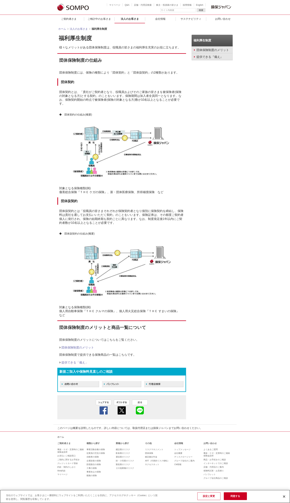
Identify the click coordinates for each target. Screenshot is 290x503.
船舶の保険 (92, 475)
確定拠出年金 (151, 457)
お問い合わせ (223, 18)
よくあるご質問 (210, 449)
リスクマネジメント (154, 449)
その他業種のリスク (125, 468)
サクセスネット (152, 464)
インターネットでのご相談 (215, 463)
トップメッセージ (182, 449)
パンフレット (209, 474)
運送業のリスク (123, 457)
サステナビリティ (191, 18)
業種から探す (122, 443)
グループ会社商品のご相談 (215, 478)
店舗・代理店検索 (143, 5)
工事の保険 (92, 468)
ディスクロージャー (183, 457)
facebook (103, 407)
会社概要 (178, 453)
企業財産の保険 (94, 461)
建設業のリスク (123, 449)
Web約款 (61, 471)
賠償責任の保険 (94, 464)
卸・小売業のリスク (125, 461)
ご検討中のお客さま (99, 18)
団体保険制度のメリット (77, 347)
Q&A (127, 5)
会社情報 (160, 18)
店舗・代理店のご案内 (213, 467)
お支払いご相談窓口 (66, 456)
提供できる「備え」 (74, 362)
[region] (145, 496)
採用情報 (187, 5)
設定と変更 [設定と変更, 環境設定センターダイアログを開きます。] (209, 496)
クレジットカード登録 (67, 463)
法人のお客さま (130, 18)
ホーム (62, 28)
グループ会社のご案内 (184, 461)
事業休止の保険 (94, 472)
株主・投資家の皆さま (167, 5)
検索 (201, 10)
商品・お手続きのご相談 (214, 459)
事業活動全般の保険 (96, 449)
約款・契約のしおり (66, 467)
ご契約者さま (69, 18)
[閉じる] (284, 496)
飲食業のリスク (123, 453)
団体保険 (149, 453)
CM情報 (177, 464)
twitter (121, 407)
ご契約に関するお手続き (68, 459)
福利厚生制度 (202, 40)
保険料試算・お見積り (213, 471)
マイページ (114, 5)
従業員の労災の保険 (96, 453)
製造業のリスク (123, 464)
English (199, 5)
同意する (235, 496)
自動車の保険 (93, 457)
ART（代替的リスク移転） (157, 461)
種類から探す (93, 443)
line (140, 407)
